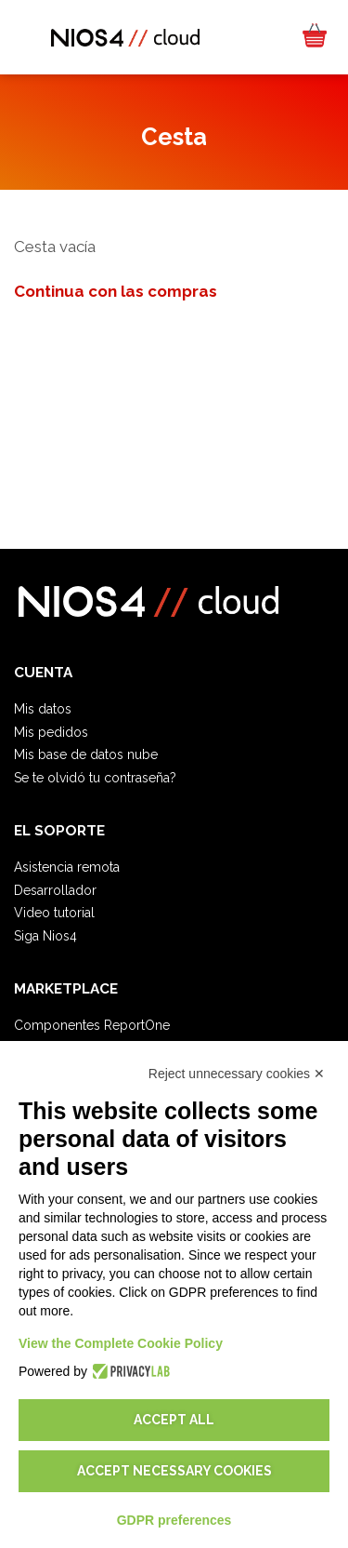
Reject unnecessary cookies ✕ (236, 1073)
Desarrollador (55, 890)
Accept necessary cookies (174, 1470)
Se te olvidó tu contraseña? (95, 777)
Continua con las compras (115, 291)
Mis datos (42, 708)
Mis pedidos (51, 732)
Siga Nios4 (45, 935)
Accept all (174, 1419)
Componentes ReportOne (92, 1025)
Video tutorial (54, 912)
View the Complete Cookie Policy (121, 1343)
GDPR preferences (174, 1520)
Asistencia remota (67, 867)
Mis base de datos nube (86, 754)
